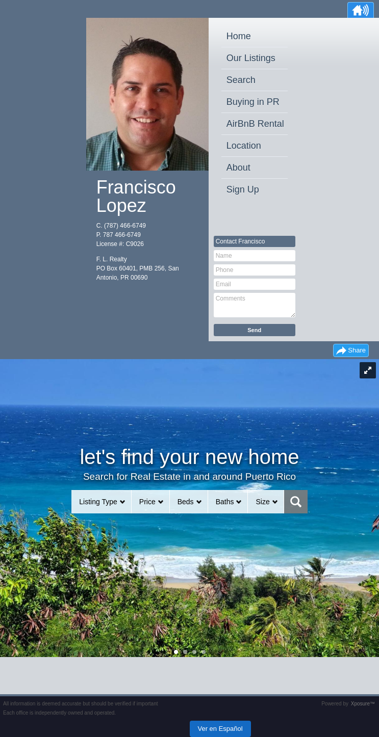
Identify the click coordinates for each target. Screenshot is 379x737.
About (238, 167)
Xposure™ (363, 703)
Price (147, 502)
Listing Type (98, 502)
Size (262, 502)
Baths (225, 502)
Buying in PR (253, 102)
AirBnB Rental (255, 124)
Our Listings (250, 58)
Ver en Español (220, 728)
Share (357, 350)
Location (243, 146)
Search (241, 80)
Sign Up (242, 189)
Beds (186, 502)
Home (238, 36)
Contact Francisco (240, 241)
